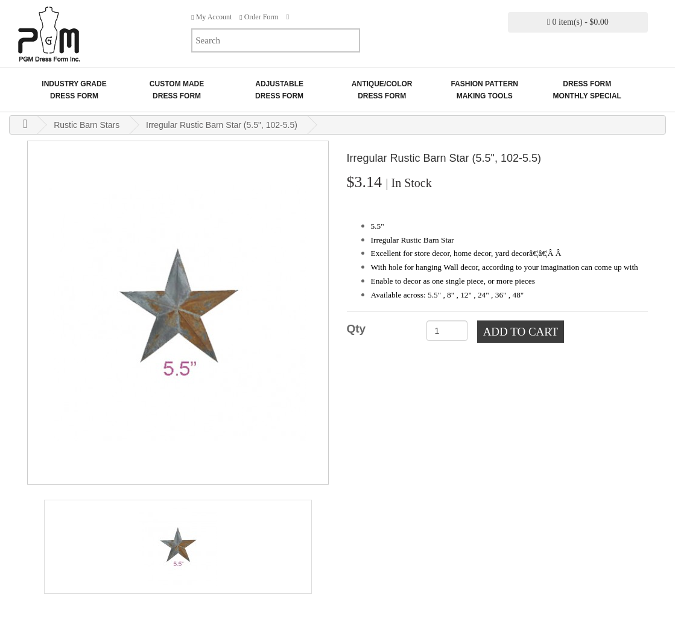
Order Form (258, 17)
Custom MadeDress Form (177, 90)
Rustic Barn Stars (86, 125)
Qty (356, 328)
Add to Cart (521, 331)
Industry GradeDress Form (74, 90)
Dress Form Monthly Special (587, 90)
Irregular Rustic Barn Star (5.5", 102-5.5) (221, 125)
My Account (211, 17)
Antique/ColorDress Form (382, 90)
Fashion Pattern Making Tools (484, 90)
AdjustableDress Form (279, 90)
